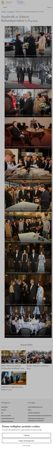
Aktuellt (3, 409)
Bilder (29, 409)
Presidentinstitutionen (7, 418)
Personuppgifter (6, 415)
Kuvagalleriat (10, 11)
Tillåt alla (26, 435)
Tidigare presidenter (7, 421)
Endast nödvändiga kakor (26, 441)
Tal (2, 412)
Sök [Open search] (48, 7)
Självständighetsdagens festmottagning (40, 415)
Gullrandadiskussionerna (35, 407)
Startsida (3, 11)
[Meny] (4, 7)
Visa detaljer (26, 445)
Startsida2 (4, 407)
